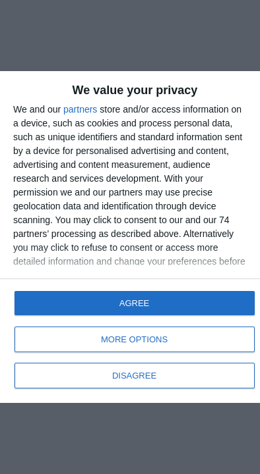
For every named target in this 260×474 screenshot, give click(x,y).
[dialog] (130, 237)
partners (80, 109)
